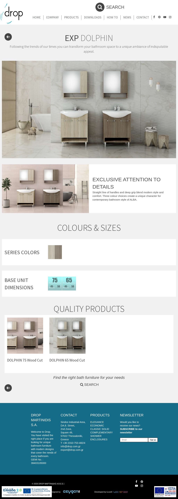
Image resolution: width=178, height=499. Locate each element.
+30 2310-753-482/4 (74, 443)
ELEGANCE (97, 422)
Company (52, 17)
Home (37, 17)
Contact (142, 17)
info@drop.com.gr (70, 446)
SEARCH (109, 7)
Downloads (92, 17)
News (127, 17)
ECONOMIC (97, 425)
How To (112, 17)
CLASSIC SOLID (99, 429)
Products (71, 17)
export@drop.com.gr (72, 449)
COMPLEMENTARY (101, 432)
